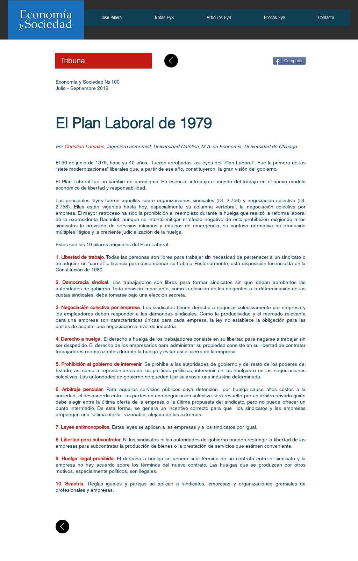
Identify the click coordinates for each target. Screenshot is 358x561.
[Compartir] (289, 61)
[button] (111, 19)
